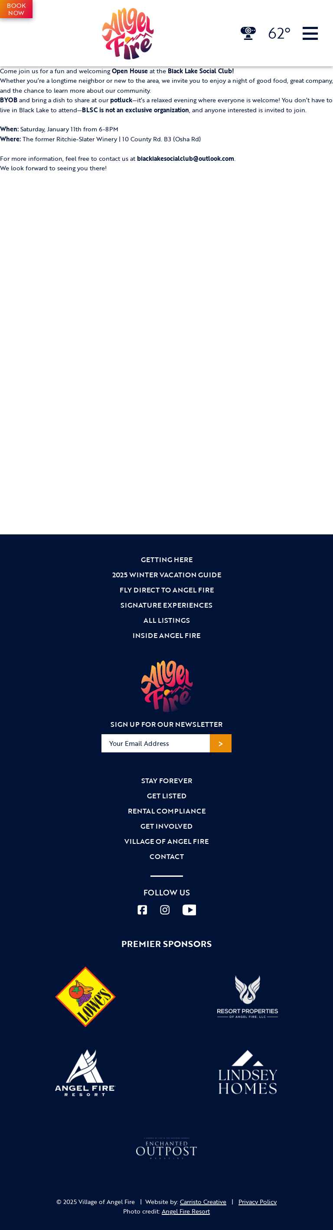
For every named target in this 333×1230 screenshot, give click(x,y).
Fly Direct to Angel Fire (167, 590)
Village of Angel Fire (166, 841)
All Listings (167, 620)
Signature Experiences (166, 605)
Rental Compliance (167, 811)
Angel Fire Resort (186, 1211)
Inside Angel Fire (166, 635)
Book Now (16, 9)
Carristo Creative (203, 1201)
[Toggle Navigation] (310, 33)
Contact (167, 856)
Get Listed (166, 796)
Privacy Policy (257, 1201)
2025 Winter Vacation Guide (166, 574)
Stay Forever (166, 780)
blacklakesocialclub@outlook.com (185, 158)
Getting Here (167, 559)
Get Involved (166, 826)
